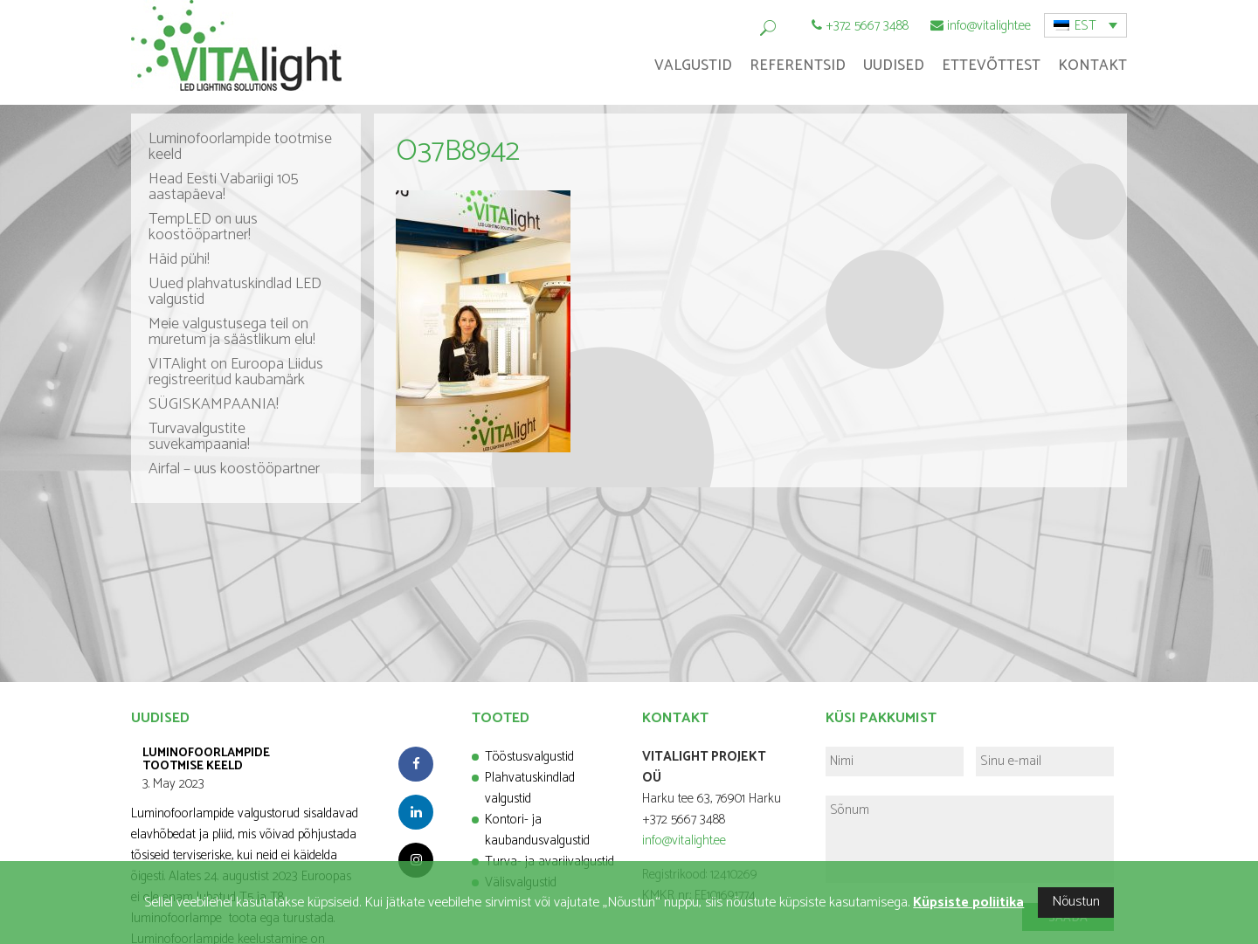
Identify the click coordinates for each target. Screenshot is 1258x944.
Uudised (893, 65)
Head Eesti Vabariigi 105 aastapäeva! (224, 187)
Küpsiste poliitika (968, 902)
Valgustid (693, 65)
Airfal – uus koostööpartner (234, 469)
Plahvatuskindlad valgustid (530, 788)
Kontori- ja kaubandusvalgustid (537, 830)
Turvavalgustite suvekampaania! (199, 437)
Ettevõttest (991, 65)
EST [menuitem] (1085, 26)
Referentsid (798, 65)
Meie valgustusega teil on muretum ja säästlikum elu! (232, 332)
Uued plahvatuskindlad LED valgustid (235, 292)
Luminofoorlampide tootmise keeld (240, 147)
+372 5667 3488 (867, 26)
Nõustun (1076, 901)
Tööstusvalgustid (529, 757)
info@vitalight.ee (989, 26)
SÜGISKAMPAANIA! (214, 404)
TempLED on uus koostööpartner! (203, 227)
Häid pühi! (179, 259)
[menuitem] (1085, 25)
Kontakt (1092, 65)
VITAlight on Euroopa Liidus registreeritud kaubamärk (236, 372)
